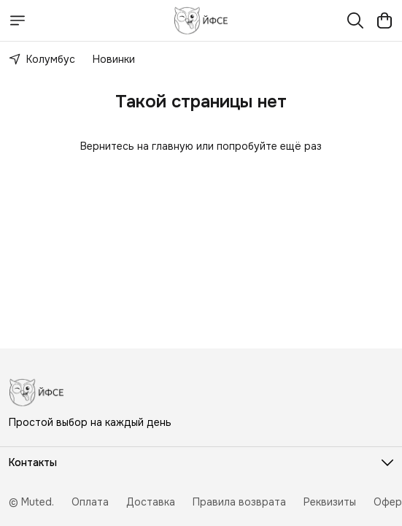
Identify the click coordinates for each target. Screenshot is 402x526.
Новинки (114, 59)
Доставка (150, 501)
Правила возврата (239, 501)
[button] (201, 462)
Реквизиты (330, 501)
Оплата (90, 501)
